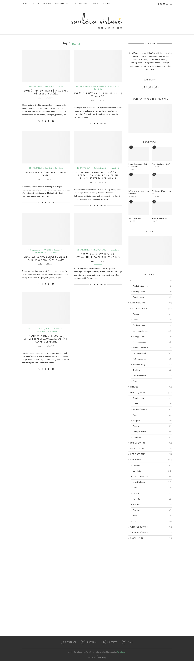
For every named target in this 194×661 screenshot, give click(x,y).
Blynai (152, 319)
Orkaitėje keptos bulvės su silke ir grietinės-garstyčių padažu (46, 258)
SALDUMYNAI (151, 460)
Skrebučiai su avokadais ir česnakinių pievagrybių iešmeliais (98, 256)
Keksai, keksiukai (152, 482)
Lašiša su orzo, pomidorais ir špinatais (138, 192)
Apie (32, 4)
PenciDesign (121, 652)
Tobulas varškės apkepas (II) (161, 192)
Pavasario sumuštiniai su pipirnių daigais (46, 174)
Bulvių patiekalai (34, 250)
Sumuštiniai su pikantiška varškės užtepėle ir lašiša (46, 92)
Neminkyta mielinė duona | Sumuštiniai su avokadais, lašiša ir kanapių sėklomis (46, 338)
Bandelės (152, 465)
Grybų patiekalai (152, 336)
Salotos (152, 426)
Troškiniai (152, 370)
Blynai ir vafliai (152, 398)
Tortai (152, 516)
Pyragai (152, 493)
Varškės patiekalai (152, 376)
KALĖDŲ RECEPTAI (151, 303)
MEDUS (95, 4)
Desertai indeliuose (152, 476)
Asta (40, 98)
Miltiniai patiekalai (152, 359)
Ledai (152, 488)
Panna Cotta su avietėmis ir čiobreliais (137, 165)
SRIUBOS (151, 521)
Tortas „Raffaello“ (135, 218)
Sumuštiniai (59, 86)
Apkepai (152, 314)
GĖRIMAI (151, 280)
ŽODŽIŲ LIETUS (151, 538)
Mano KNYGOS (81, 4)
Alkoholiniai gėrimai (152, 286)
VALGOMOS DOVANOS (151, 527)
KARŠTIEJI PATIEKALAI (52, 250)
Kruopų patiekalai (152, 342)
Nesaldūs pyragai (152, 364)
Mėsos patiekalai (152, 353)
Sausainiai (152, 510)
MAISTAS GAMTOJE (42, 253)
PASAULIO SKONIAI (151, 448)
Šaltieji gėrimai (152, 297)
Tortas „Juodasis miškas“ (161, 164)
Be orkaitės (152, 471)
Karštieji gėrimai (152, 291)
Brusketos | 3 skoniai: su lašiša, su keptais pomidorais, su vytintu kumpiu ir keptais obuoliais (98, 175)
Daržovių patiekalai (152, 331)
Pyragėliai (152, 499)
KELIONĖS (106, 4)
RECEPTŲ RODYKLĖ (62, 4)
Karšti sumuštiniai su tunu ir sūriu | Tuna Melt (98, 95)
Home (24, 4)
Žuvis (55, 253)
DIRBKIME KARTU (44, 4)
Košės (152, 415)
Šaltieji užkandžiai (100, 168)
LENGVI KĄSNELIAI (35, 86)
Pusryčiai (48, 86)
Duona (30, 329)
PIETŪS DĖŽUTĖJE (151, 454)
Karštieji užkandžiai (83, 86)
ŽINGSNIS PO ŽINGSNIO (151, 532)
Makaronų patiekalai (152, 348)
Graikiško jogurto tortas (160, 218)
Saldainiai (152, 504)
